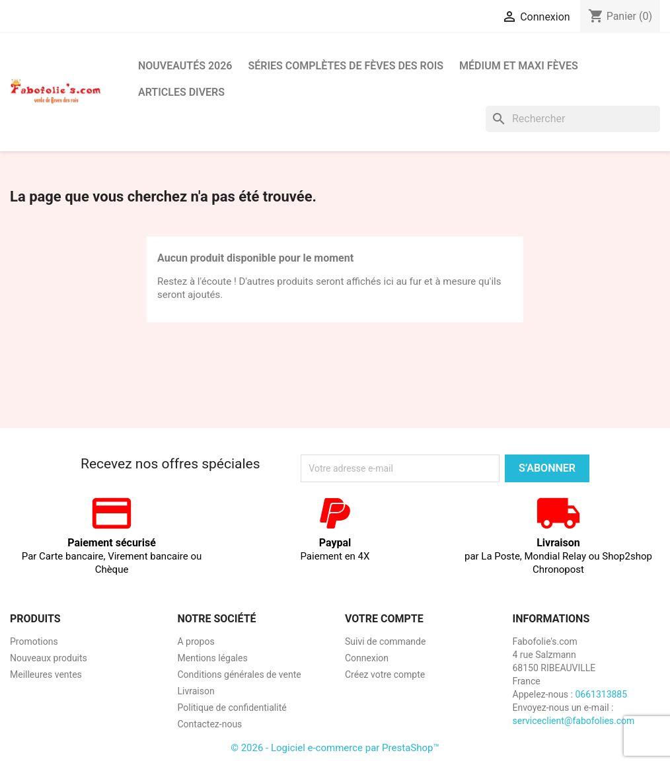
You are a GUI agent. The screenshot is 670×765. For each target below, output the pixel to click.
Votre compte (384, 618)
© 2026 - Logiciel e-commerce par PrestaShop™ (335, 748)
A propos (196, 641)
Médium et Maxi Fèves (518, 65)
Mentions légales (213, 658)
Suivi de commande (385, 641)
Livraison (196, 691)
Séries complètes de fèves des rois (345, 65)
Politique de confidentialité (232, 707)
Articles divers (181, 92)
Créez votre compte (385, 674)
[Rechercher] (573, 119)
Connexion (367, 658)
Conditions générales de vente (239, 674)
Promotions (34, 641)
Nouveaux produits (48, 658)
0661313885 (601, 694)
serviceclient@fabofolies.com (574, 720)
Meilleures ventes (46, 674)
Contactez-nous (210, 724)
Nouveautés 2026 (185, 65)
